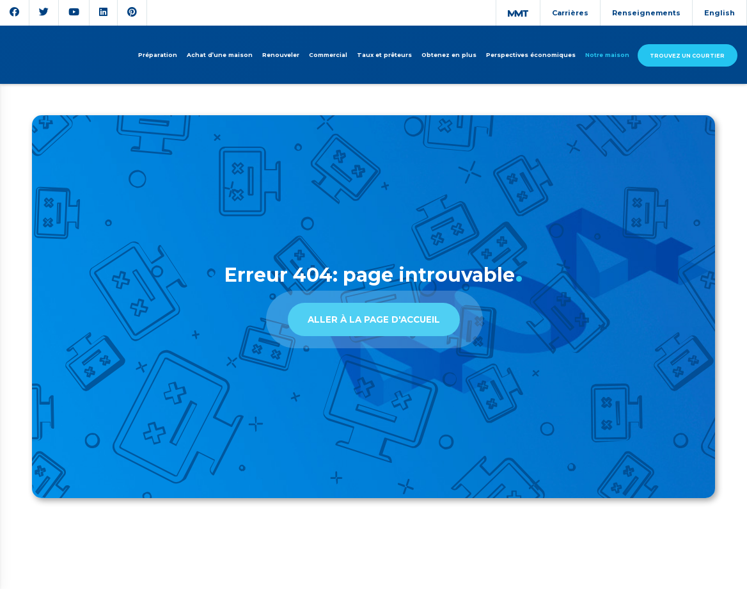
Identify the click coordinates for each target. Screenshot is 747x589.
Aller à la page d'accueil (374, 319)
